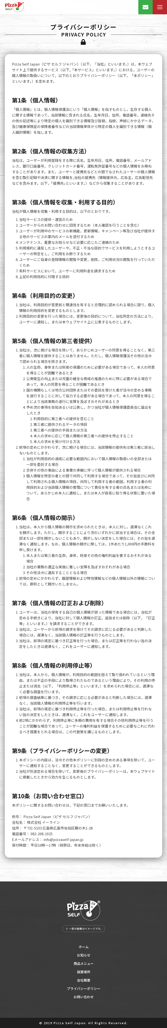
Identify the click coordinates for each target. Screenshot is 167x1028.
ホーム (84, 946)
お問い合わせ (84, 996)
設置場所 (83, 971)
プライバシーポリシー (83, 988)
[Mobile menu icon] (159, 7)
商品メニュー (84, 963)
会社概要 (83, 980)
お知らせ (83, 955)
